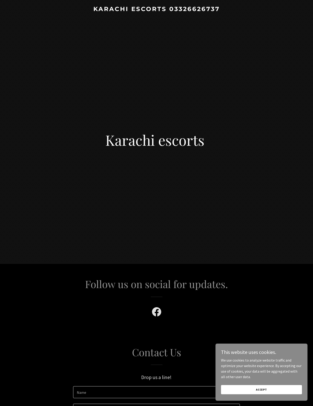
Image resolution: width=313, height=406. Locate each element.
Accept (261, 389)
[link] (156, 9)
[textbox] (156, 392)
